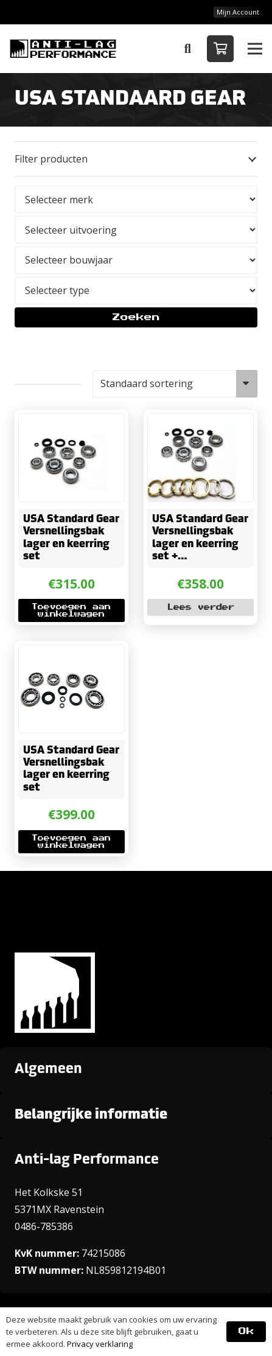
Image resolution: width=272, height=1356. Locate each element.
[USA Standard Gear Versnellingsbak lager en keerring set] (62, 422)
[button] (187, 48)
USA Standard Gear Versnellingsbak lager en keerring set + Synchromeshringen (202, 544)
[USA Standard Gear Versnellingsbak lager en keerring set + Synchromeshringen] (191, 422)
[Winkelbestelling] (174, 383)
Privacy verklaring (100, 1343)
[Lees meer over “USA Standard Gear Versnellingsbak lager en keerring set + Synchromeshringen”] (200, 607)
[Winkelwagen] (220, 48)
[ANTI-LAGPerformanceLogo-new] (63, 49)
